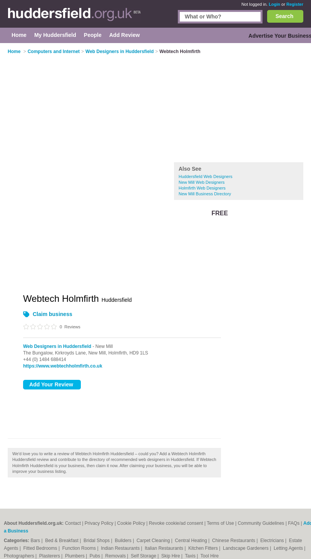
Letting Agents (289, 548)
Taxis (191, 556)
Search (285, 16)
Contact (73, 523)
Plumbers (75, 556)
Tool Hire (210, 556)
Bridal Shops (97, 540)
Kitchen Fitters (203, 548)
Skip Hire (171, 556)
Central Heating (192, 540)
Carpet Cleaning (154, 540)
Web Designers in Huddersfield (57, 346)
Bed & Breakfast (62, 540)
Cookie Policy (131, 523)
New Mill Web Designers (202, 182)
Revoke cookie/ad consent (176, 523)
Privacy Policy (99, 523)
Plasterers (50, 556)
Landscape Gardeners (246, 548)
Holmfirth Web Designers (202, 188)
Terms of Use (220, 523)
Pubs (96, 556)
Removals (116, 556)
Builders (124, 540)
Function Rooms (79, 548)
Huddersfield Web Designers (205, 176)
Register (294, 4)
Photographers (19, 556)
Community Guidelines (261, 523)
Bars (35, 540)
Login (274, 4)
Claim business (52, 314)
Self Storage (144, 556)
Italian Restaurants (164, 548)
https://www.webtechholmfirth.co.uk (62, 366)
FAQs (293, 523)
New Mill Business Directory (205, 193)
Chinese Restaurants (234, 540)
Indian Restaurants (121, 548)
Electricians (272, 540)
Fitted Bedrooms (41, 548)
